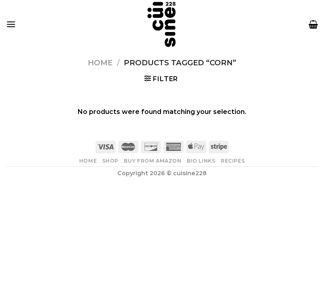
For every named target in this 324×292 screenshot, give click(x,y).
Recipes (233, 161)
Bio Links (201, 161)
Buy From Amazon (152, 161)
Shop (110, 161)
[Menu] (11, 24)
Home (100, 62)
